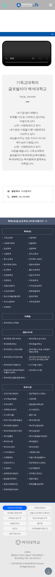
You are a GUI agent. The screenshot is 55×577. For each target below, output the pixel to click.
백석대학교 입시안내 (37, 339)
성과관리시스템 (35, 370)
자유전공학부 (34, 302)
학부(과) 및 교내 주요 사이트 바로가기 (26, 221)
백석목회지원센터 (11, 425)
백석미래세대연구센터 (13, 431)
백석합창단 (33, 441)
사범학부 (7, 254)
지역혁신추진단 (35, 473)
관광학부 (32, 248)
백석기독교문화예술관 (13, 420)
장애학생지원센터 (11, 473)
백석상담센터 (34, 431)
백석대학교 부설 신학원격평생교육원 (39, 350)
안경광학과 (8, 275)
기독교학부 (8, 238)
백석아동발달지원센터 (38, 436)
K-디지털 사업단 (35, 365)
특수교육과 (8, 259)
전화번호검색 (39, 508)
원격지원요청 (14, 534)
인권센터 (7, 468)
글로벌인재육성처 (36, 404)
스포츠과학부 (9, 291)
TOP (48, 573)
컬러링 (40, 523)
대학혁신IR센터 (10, 409)
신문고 (15, 528)
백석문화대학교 (10, 344)
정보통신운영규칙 (14, 513)
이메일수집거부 (14, 518)
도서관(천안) (34, 409)
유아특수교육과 (35, 259)
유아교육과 (33, 254)
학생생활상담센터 (36, 484)
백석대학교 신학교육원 (13, 349)
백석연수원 (8, 441)
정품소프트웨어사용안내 (40, 513)
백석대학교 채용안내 (12, 365)
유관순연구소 (9, 463)
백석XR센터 (34, 447)
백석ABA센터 (9, 447)
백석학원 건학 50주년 (12, 339)
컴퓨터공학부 (34, 264)
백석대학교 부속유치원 (13, 357)
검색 (5, 6)
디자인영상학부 (35, 286)
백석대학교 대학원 (11, 323)
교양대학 (32, 399)
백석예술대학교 (35, 344)
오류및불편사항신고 (40, 528)
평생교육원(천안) (11, 484)
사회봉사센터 (34, 452)
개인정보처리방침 (14, 508)
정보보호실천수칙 (39, 518)
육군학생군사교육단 (37, 463)
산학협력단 (8, 457)
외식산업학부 (9, 302)
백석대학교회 (34, 420)
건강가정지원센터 (11, 393)
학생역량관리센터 (11, 489)
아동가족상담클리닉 (37, 457)
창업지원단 (33, 479)
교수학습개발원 (10, 399)
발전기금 (32, 415)
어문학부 (32, 238)
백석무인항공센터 (36, 425)
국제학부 (7, 307)
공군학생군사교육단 (37, 393)
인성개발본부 (34, 468)
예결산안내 (14, 523)
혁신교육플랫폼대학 (12, 296)
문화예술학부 (34, 291)
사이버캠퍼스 (9, 452)
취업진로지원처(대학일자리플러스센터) (14, 371)
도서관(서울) (9, 415)
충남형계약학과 (10, 479)
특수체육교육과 (10, 264)
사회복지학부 (9, 243)
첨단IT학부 (33, 296)
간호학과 (7, 280)
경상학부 (7, 248)
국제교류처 (8, 404)
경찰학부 (32, 243)
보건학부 (7, 270)
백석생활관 (8, 436)
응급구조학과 (34, 275)
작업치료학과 (9, 286)
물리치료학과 (34, 270)
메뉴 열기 (50, 5)
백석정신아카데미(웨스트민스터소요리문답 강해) (39, 358)
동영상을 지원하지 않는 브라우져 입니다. (26, 53)
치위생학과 (33, 280)
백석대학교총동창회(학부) (14, 378)
